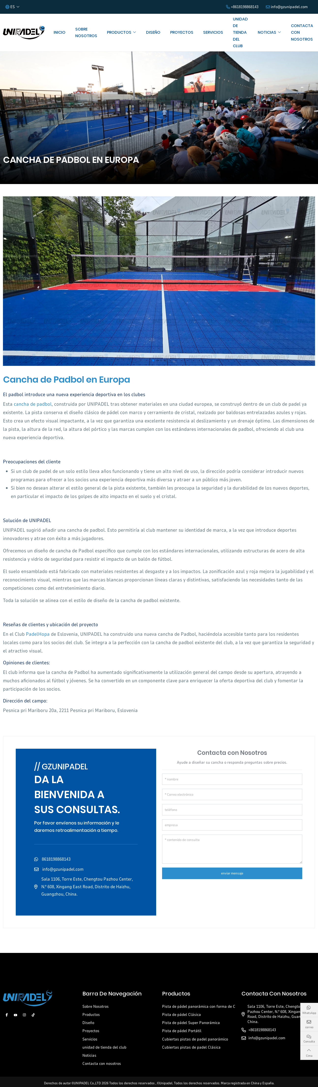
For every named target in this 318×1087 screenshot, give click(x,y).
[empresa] (232, 825)
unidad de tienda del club (240, 32)
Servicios (213, 32)
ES (10, 7)
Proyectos (181, 32)
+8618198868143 (244, 7)
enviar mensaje (232, 873)
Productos (119, 32)
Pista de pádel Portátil (181, 1031)
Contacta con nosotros (302, 32)
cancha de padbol (33, 404)
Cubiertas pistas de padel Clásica (191, 1047)
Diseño (153, 32)
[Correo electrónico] (232, 794)
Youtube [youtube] (15, 1015)
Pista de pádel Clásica (181, 1014)
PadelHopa (38, 634)
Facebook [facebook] (6, 1015)
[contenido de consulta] (232, 849)
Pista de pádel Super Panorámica (191, 1022)
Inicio (59, 32)
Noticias (267, 32)
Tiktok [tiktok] (33, 1015)
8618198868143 (56, 859)
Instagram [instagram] (24, 1015)
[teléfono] (232, 809)
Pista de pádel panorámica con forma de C (198, 1006)
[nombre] (232, 779)
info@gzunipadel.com (289, 7)
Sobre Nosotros (86, 32)
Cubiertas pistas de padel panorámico (195, 1039)
